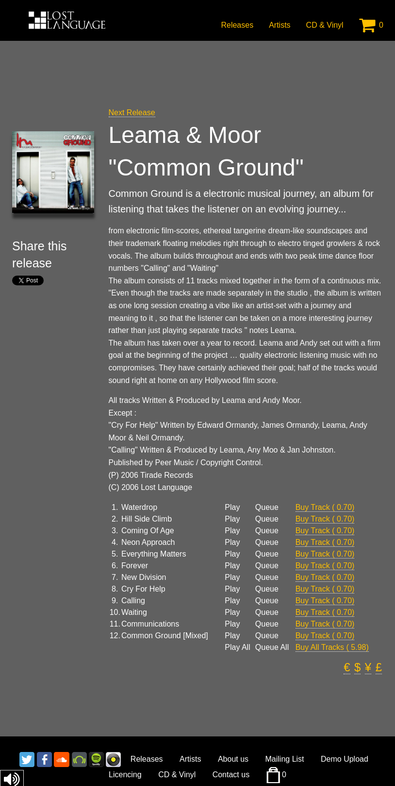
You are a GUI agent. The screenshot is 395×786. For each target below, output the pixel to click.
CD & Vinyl (325, 25)
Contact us (231, 774)
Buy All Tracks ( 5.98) (332, 647)
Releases (237, 25)
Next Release (132, 112)
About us (233, 759)
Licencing (125, 774)
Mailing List (284, 759)
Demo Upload (344, 759)
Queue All (272, 647)
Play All (237, 647)
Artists (279, 25)
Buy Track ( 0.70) (325, 507)
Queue (267, 507)
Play (232, 507)
